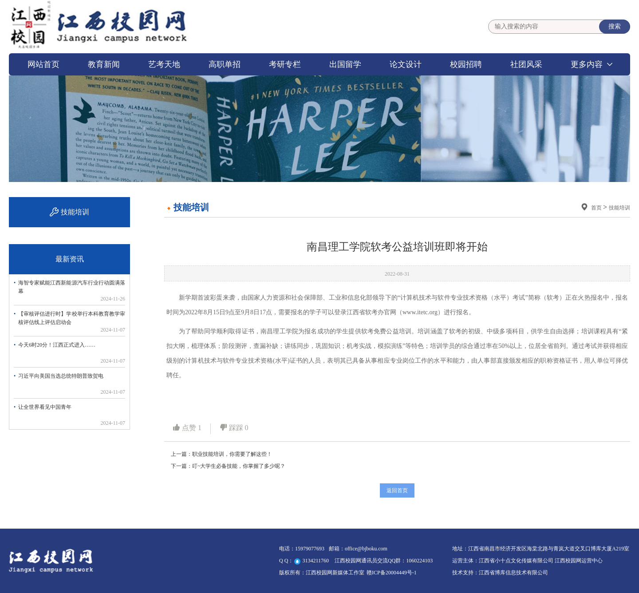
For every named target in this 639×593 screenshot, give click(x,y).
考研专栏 (285, 64)
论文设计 (406, 64)
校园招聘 (466, 64)
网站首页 (43, 64)
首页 (597, 208)
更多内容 (587, 64)
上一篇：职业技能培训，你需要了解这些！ (221, 454)
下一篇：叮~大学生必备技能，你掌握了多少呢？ (228, 466)
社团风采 (526, 64)
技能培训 (619, 208)
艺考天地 (164, 64)
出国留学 (345, 64)
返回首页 (397, 490)
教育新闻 (104, 64)
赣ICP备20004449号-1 (392, 572)
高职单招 (225, 64)
